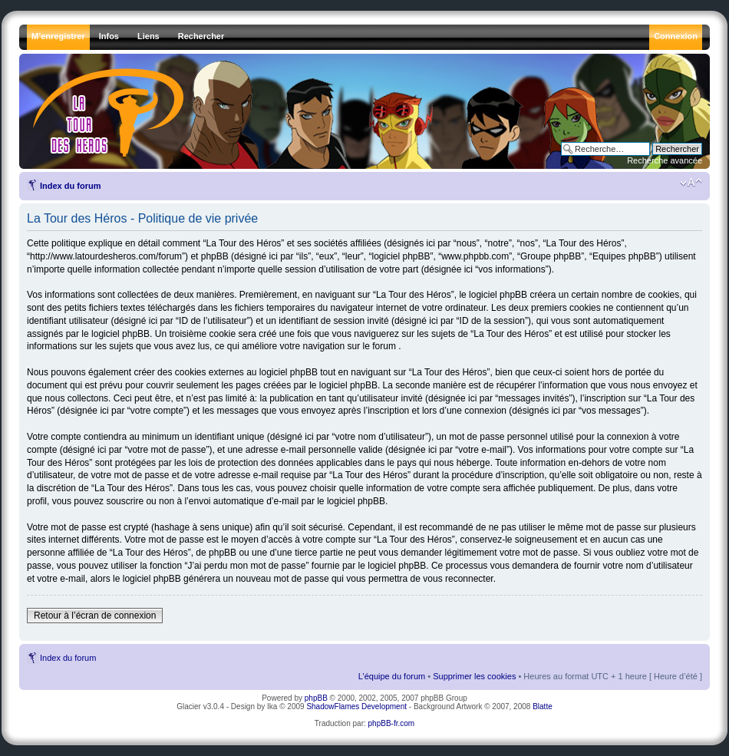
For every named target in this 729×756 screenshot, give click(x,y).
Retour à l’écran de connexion (95, 615)
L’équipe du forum (391, 676)
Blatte (543, 706)
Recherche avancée (664, 160)
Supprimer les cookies (474, 676)
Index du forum (70, 185)
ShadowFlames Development (356, 706)
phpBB (316, 698)
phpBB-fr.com (391, 723)
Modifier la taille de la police (691, 183)
